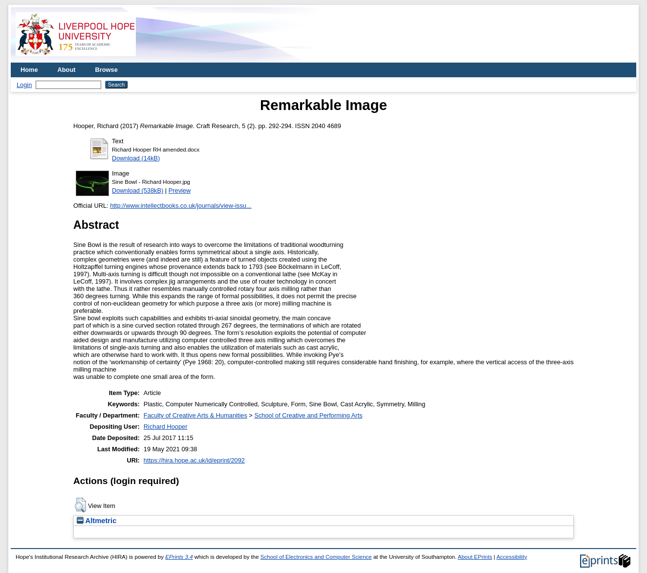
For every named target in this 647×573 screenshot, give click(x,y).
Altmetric (96, 521)
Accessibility (511, 557)
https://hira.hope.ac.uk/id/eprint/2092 (194, 460)
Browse (106, 69)
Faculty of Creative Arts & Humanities (195, 415)
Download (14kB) (136, 158)
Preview (180, 190)
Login (24, 84)
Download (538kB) (137, 190)
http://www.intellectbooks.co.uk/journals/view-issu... (180, 205)
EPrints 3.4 (179, 557)
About (67, 69)
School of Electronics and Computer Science (316, 557)
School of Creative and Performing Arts (308, 415)
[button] (80, 505)
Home (29, 69)
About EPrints (475, 557)
